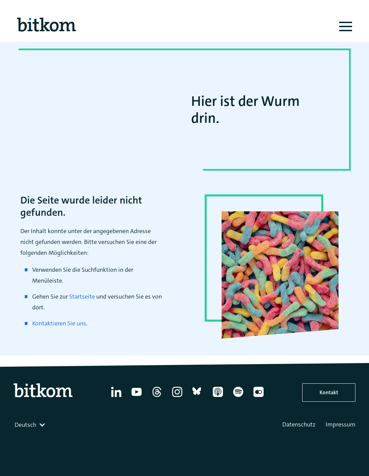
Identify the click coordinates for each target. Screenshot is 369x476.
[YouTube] (136, 397)
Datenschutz (298, 424)
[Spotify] (238, 397)
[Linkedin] (116, 397)
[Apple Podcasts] (218, 397)
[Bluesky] (197, 397)
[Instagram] (177, 397)
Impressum (340, 424)
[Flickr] (258, 397)
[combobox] (30, 425)
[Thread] (157, 397)
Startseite (82, 296)
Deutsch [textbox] (25, 425)
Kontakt (329, 392)
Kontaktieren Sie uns (59, 323)
